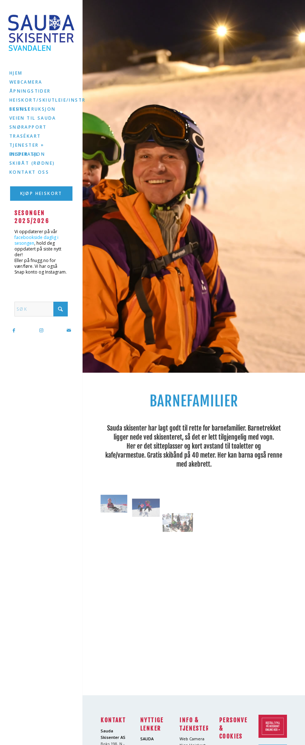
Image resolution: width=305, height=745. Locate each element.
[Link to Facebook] (13, 330)
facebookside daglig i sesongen (36, 240)
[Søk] (41, 309)
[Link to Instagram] (41, 330)
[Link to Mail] (68, 330)
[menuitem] (41, 73)
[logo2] (41, 32)
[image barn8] (149, 505)
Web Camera (192, 738)
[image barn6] (117, 505)
